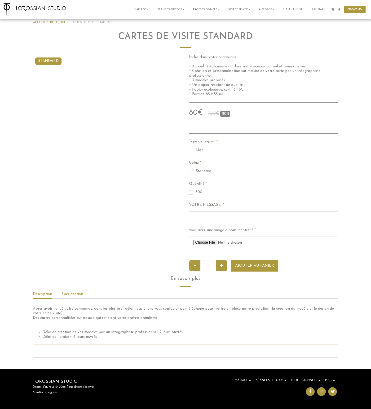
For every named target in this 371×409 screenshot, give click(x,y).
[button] (141, 9)
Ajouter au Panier (254, 266)
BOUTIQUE (58, 22)
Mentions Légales (45, 392)
